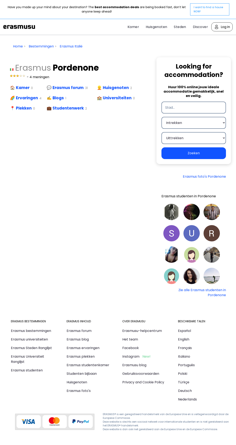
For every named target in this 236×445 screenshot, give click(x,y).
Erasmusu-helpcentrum (142, 330)
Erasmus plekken (81, 356)
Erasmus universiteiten (29, 339)
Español (184, 330)
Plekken (24, 108)
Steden (180, 26)
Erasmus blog (78, 339)
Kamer (133, 26)
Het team (130, 339)
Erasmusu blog (134, 365)
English (183, 339)
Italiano (184, 356)
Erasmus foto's (79, 390)
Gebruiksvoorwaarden (140, 373)
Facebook (130, 348)
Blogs (58, 98)
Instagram (130, 356)
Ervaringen (27, 98)
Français (185, 348)
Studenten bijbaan (82, 373)
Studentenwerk (68, 108)
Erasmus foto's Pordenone (204, 176)
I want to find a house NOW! (208, 9)
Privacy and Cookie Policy (143, 382)
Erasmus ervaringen (83, 348)
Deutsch (185, 390)
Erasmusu (19, 27)
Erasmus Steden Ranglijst (31, 348)
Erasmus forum (68, 88)
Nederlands (187, 399)
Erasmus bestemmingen (31, 330)
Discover (200, 26)
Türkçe (183, 382)
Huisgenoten (156, 26)
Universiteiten (117, 98)
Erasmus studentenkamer (88, 365)
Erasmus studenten (27, 370)
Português (186, 365)
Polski (182, 373)
